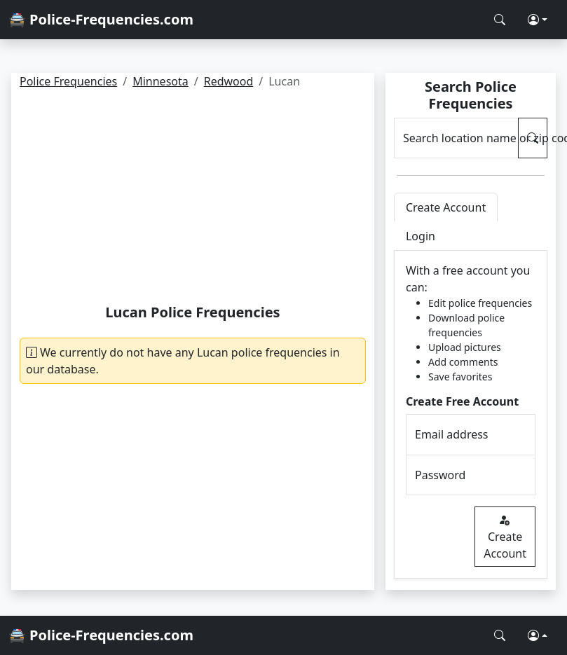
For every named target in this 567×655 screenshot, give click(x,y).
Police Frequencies (68, 81)
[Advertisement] (192, 199)
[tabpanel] (470, 415)
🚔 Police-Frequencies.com (100, 19)
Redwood (229, 81)
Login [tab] (420, 236)
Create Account (505, 536)
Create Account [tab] (446, 207)
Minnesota (160, 81)
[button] (538, 20)
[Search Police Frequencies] (500, 20)
